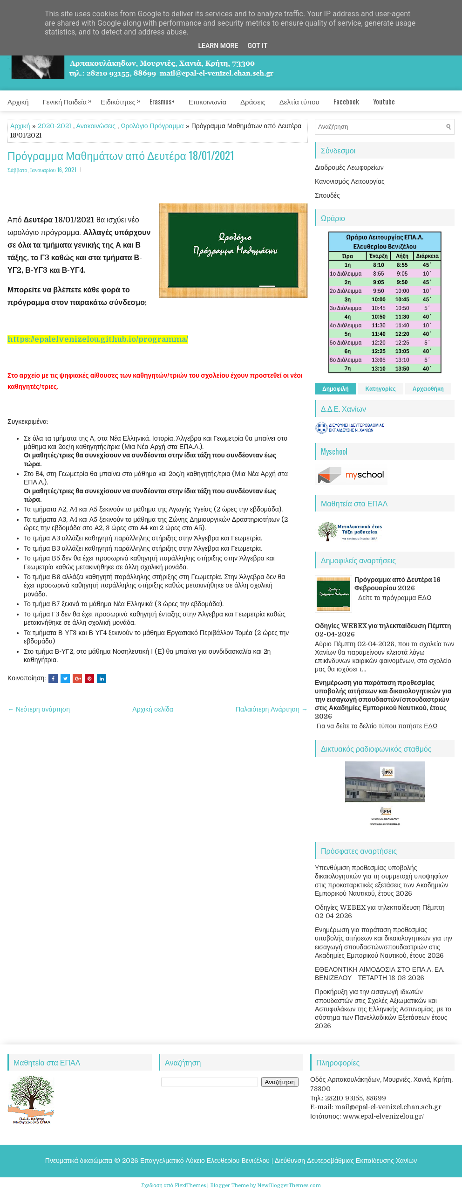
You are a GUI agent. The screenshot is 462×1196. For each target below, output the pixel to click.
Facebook (346, 101)
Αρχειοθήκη (428, 389)
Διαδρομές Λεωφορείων (349, 167)
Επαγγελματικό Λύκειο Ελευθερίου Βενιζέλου (205, 1160)
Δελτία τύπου (299, 101)
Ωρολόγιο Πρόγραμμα (152, 126)
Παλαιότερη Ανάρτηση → (272, 709)
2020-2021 (54, 126)
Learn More (218, 45)
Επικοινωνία (207, 101)
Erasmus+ (162, 101)
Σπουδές (327, 195)
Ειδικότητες (125, 98)
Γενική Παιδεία (72, 98)
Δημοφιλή (335, 389)
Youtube (384, 101)
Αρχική (18, 101)
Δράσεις (252, 101)
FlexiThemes (190, 1185)
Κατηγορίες (381, 389)
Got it (257, 45)
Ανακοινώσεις (96, 126)
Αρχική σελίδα (152, 709)
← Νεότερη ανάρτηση (38, 709)
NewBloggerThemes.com (289, 1185)
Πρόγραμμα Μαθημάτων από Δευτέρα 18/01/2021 (120, 155)
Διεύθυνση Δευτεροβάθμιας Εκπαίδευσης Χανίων (346, 1160)
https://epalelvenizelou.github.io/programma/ (97, 339)
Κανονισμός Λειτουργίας (350, 181)
